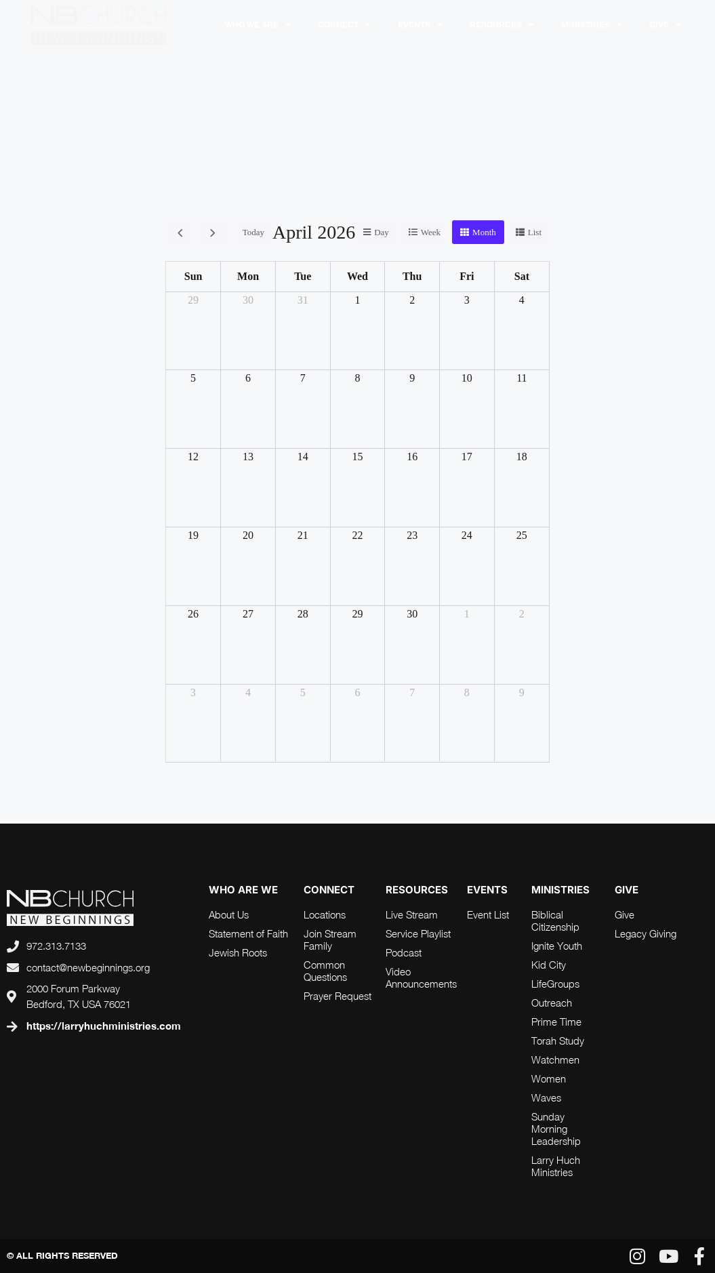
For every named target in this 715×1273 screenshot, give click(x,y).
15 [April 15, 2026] (357, 456)
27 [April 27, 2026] (248, 614)
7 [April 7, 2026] (303, 378)
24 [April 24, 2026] (467, 535)
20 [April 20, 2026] (248, 535)
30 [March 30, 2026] (248, 300)
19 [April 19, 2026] (193, 535)
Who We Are (258, 25)
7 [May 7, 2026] (412, 692)
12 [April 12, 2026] (193, 456)
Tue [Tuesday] (302, 276)
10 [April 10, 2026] (467, 378)
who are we (243, 889)
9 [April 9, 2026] (412, 378)
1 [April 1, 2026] (357, 300)
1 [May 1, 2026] (467, 614)
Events (420, 25)
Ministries (591, 25)
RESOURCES (502, 25)
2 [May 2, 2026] (522, 614)
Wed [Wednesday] (357, 276)
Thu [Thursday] (412, 276)
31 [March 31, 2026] (303, 300)
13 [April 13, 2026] (248, 456)
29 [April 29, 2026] (357, 614)
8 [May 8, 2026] (467, 692)
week (431, 232)
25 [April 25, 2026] (521, 535)
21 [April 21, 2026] (303, 535)
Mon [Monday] (248, 276)
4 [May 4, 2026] (248, 692)
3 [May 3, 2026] (193, 692)
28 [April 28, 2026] (303, 614)
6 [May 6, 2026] (357, 692)
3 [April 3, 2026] (467, 300)
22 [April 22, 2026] (357, 535)
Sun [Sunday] (193, 276)
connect (329, 889)
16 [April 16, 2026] (412, 456)
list (535, 232)
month (484, 232)
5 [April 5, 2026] (193, 378)
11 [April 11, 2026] (521, 378)
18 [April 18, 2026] (521, 456)
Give (665, 25)
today (253, 232)
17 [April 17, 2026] (467, 456)
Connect (344, 25)
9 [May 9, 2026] (522, 692)
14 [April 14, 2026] (303, 456)
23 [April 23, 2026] (412, 535)
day (381, 232)
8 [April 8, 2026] (357, 378)
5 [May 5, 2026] (303, 692)
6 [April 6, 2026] (248, 378)
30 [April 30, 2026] (412, 614)
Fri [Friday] (466, 276)
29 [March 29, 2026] (193, 300)
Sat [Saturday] (521, 276)
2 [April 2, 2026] (412, 300)
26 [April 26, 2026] (193, 614)
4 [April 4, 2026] (522, 300)
